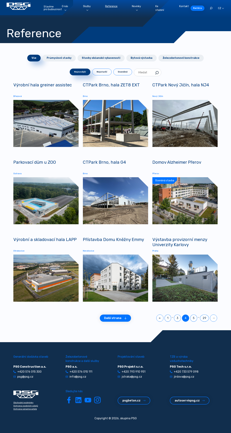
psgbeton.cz (133, 400)
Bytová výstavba (141, 57)
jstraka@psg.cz (130, 376)
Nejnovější (80, 72)
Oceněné (123, 72)
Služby (87, 8)
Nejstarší (102, 72)
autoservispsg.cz (190, 400)
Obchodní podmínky (23, 402)
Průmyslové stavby (59, 57)
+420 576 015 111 (79, 371)
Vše (34, 57)
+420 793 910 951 (131, 371)
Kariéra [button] (197, 8)
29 (204, 318)
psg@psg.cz (23, 376)
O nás (65, 8)
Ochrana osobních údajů (25, 406)
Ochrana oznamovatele (25, 409)
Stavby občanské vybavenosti (101, 57)
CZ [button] (221, 8)
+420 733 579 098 (184, 371)
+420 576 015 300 (27, 371)
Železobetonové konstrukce (181, 57)
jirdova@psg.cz (182, 376)
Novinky (136, 8)
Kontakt (184, 6)
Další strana (115, 318)
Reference (111, 6)
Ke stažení (159, 8)
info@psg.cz (76, 376)
